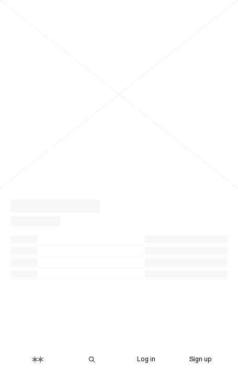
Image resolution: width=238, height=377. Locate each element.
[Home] (37, 359)
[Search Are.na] (92, 359)
